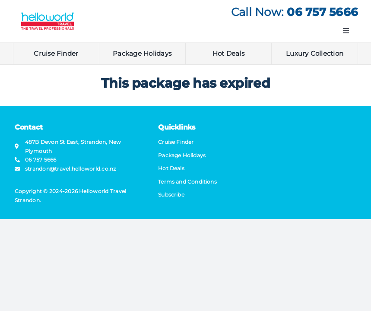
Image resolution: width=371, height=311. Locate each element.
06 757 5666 (322, 12)
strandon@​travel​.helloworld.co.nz (70, 168)
